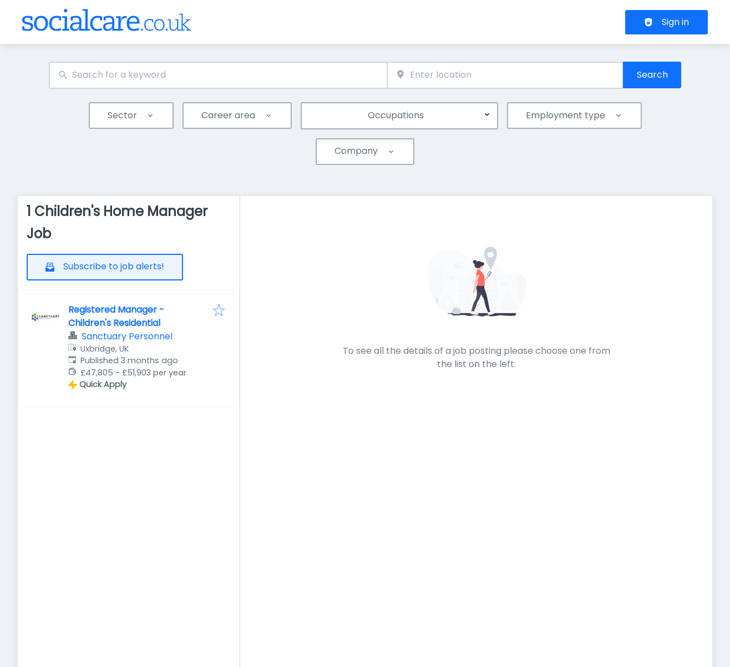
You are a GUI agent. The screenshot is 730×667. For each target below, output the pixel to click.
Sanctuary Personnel (127, 336)
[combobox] (218, 75)
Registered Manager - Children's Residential (116, 316)
